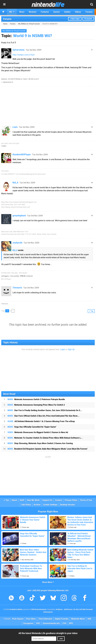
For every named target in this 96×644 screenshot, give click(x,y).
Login (62, 349)
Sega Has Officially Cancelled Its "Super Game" (32, 427)
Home (5, 24)
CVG (64, 623)
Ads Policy (26, 504)
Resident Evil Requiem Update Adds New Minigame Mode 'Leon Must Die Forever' (48, 449)
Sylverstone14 (8, 82)
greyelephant (19, 215)
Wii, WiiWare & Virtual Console (29, 24)
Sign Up (71, 349)
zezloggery (5, 276)
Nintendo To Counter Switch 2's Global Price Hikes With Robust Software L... (45, 438)
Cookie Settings (50, 504)
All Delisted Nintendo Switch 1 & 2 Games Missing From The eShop (41, 421)
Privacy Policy (71, 500)
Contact (58, 500)
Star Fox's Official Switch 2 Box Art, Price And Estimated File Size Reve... (43, 416)
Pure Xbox (31, 619)
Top (6, 500)
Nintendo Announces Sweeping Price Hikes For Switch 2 (36, 405)
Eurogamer (29, 623)
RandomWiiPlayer (21, 154)
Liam (15, 127)
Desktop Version (67, 504)
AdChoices (68, 609)
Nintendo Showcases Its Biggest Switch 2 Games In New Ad (38, 432)
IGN (89, 619)
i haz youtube (14, 276)
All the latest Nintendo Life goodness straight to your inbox (48, 633)
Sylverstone (18, 49)
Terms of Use (86, 500)
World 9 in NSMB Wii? (32, 35)
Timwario (17, 287)
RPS (71, 623)
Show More (48, 582)
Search (88, 19)
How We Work (33, 500)
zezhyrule (17, 242)
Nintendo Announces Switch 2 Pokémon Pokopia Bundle (36, 399)
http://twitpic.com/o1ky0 (23, 55)
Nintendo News (78, 619)
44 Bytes (59, 609)
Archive (37, 504)
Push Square (18, 619)
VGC (38, 623)
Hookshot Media (16, 609)
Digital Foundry (61, 619)
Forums (7, 18)
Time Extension (45, 619)
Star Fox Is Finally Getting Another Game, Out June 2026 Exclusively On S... (45, 410)
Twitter (3, 146)
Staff (22, 500)
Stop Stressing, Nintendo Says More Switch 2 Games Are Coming (40, 443)
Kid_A (15, 182)
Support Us (47, 500)
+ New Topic (75, 19)
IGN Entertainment (38, 609)
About (14, 500)
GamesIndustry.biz (51, 623)
